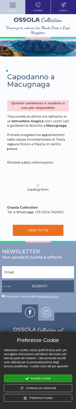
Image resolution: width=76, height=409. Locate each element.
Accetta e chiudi (38, 378)
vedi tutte (38, 230)
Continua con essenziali (38, 388)
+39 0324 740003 (48, 212)
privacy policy (49, 296)
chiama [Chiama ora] (38, 7)
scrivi (63, 7)
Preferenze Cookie (38, 398)
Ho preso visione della (32, 296)
